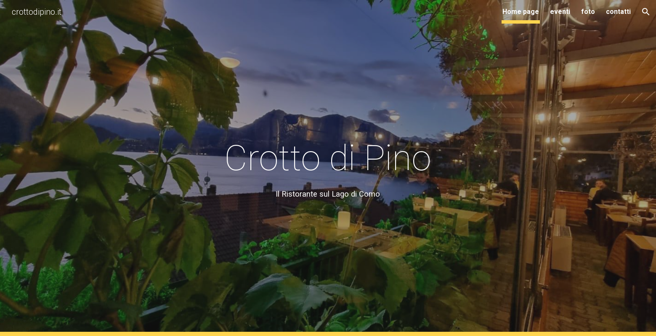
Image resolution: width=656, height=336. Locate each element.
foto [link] (588, 12)
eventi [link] (560, 12)
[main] (328, 168)
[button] (646, 12)
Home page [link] (520, 12)
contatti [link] (618, 12)
